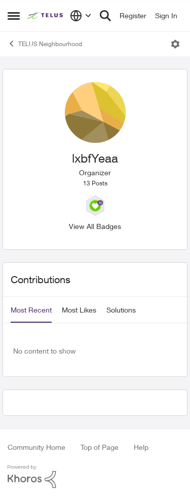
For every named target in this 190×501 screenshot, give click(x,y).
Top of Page (100, 447)
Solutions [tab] (121, 309)
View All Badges (95, 226)
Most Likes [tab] (79, 309)
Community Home (36, 447)
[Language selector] (81, 16)
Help (141, 447)
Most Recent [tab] (31, 309)
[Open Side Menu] (14, 15)
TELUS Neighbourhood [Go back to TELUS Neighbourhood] (45, 44)
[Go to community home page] (46, 15)
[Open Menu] (175, 44)
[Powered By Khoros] (95, 476)
